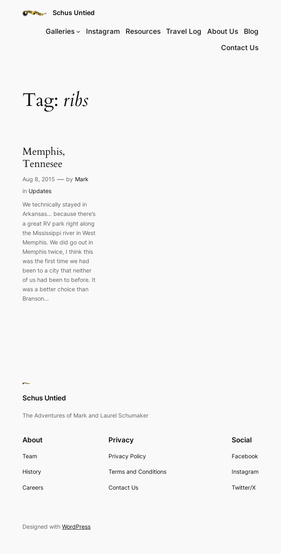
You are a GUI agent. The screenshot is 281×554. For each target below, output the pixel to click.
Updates (40, 190)
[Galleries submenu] (78, 31)
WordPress (76, 526)
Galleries (60, 31)
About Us (222, 31)
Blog (251, 31)
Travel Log (183, 31)
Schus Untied (74, 13)
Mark (82, 179)
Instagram (103, 31)
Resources (143, 31)
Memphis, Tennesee (43, 157)
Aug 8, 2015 (38, 179)
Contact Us (240, 48)
